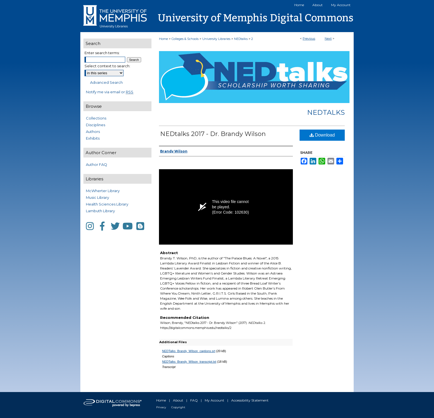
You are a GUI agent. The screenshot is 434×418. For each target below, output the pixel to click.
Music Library (97, 197)
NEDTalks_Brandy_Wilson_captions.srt (188, 351)
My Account (214, 400)
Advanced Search (106, 82)
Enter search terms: (102, 53)
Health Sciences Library (107, 204)
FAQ (194, 400)
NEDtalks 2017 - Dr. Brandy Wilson (213, 134)
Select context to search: (107, 66)
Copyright (178, 407)
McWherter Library (103, 190)
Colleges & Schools (185, 39)
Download (322, 135)
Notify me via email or (109, 92)
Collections (96, 118)
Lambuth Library (100, 211)
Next (328, 38)
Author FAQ (96, 164)
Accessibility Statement (250, 400)
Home (163, 39)
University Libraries (216, 39)
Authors (93, 131)
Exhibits (93, 138)
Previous (309, 38)
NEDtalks (241, 39)
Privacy (161, 407)
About (178, 400)
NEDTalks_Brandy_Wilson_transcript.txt (189, 361)
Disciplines (95, 125)
